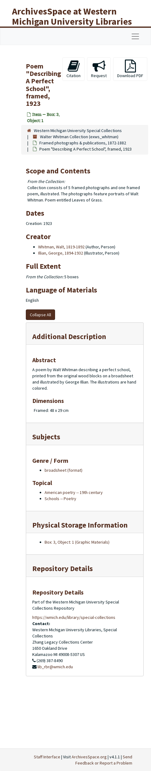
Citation (73, 69)
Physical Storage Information (80, 525)
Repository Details (62, 568)
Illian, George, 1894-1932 (60, 253)
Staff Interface (47, 757)
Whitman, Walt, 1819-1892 (61, 247)
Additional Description (69, 336)
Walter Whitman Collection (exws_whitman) (79, 136)
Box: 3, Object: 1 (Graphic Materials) (77, 542)
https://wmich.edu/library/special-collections (73, 617)
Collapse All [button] (40, 314)
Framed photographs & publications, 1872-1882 (82, 143)
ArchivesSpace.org (89, 757)
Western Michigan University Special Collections (78, 130)
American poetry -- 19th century (74, 492)
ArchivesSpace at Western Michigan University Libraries (72, 16)
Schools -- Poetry (60, 498)
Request (99, 69)
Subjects (46, 436)
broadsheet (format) (63, 470)
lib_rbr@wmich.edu (55, 666)
